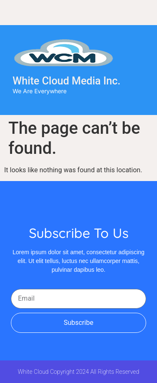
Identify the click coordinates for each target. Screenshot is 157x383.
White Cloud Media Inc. (67, 81)
